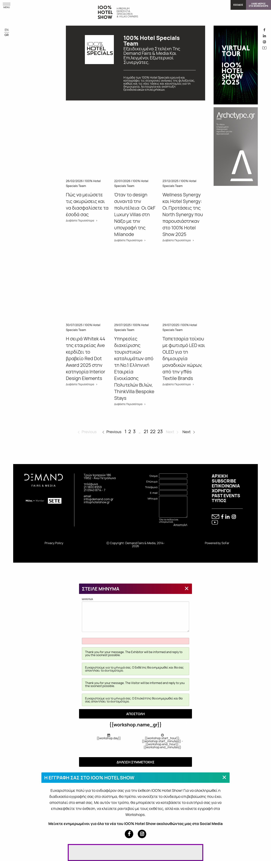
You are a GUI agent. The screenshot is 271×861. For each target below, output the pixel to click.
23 (160, 431)
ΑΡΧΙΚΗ (220, 475)
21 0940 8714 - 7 (94, 490)
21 (146, 431)
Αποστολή (180, 524)
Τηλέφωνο (151, 487)
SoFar (225, 543)
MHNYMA (135, 614)
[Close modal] (186, 588)
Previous (113, 431)
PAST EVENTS (226, 495)
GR (7, 34)
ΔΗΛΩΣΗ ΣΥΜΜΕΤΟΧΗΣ (135, 762)
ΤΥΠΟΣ (219, 500)
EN (6, 29)
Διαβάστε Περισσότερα (80, 220)
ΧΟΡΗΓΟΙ (221, 490)
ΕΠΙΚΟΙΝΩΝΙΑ (226, 485)
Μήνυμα (153, 498)
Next (187, 431)
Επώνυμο (152, 481)
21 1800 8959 (93, 487)
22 (153, 431)
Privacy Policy (54, 543)
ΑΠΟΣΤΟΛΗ (135, 714)
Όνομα (153, 476)
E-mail (154, 493)
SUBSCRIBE (224, 480)
